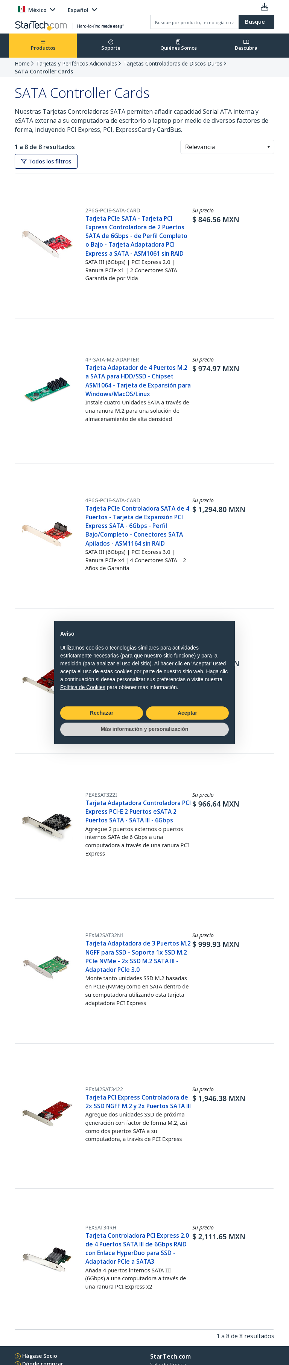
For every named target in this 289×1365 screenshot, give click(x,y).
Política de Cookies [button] (82, 687)
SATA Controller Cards (44, 71)
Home (22, 63)
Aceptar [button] (187, 713)
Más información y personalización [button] (145, 729)
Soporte (110, 45)
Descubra (246, 45)
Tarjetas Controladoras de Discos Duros (172, 63)
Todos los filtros (46, 161)
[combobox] (227, 147)
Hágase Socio (39, 1355)
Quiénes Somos (178, 45)
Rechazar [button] (101, 713)
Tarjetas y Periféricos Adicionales (76, 63)
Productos (43, 45)
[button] (268, 147)
